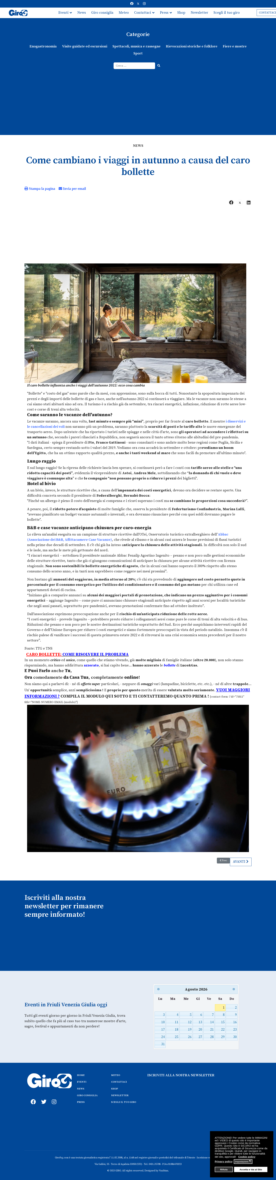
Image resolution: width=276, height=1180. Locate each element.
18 (176, 1029)
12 (190, 1021)
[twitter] (43, 1097)
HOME (81, 1074)
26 (190, 1036)
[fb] (32, 1097)
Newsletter (199, 13)
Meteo (124, 13)
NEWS (80, 1087)
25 (176, 1036)
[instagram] (53, 1097)
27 (200, 1036)
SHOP (114, 1087)
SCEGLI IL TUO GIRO (123, 1101)
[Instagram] (144, 4)
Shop (181, 13)
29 (222, 1036)
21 (212, 1029)
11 (176, 1021)
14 (212, 1021)
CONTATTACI (119, 1081)
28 (212, 1036)
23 (235, 1029)
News (81, 13)
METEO (115, 1074)
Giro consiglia (102, 13)
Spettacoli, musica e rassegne (136, 46)
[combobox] (134, 65)
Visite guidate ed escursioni (84, 46)
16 (235, 1021)
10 (163, 1021)
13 (200, 1021)
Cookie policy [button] (246, 1156)
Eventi (63, 13)
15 (222, 1021)
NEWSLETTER (119, 1094)
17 (163, 1029)
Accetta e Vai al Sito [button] (251, 1169)
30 (235, 1036)
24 (163, 1036)
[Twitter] (138, 4)
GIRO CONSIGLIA (87, 1094)
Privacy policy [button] (224, 1161)
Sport (138, 53)
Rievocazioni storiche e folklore (191, 46)
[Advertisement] (138, 95)
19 (190, 1029)
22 (222, 1029)
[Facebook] (131, 4)
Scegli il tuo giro (227, 13)
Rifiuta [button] (224, 1169)
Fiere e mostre (234, 46)
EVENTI (81, 1081)
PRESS (81, 1101)
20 (200, 1029)
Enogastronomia (43, 46)
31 (163, 1043)
